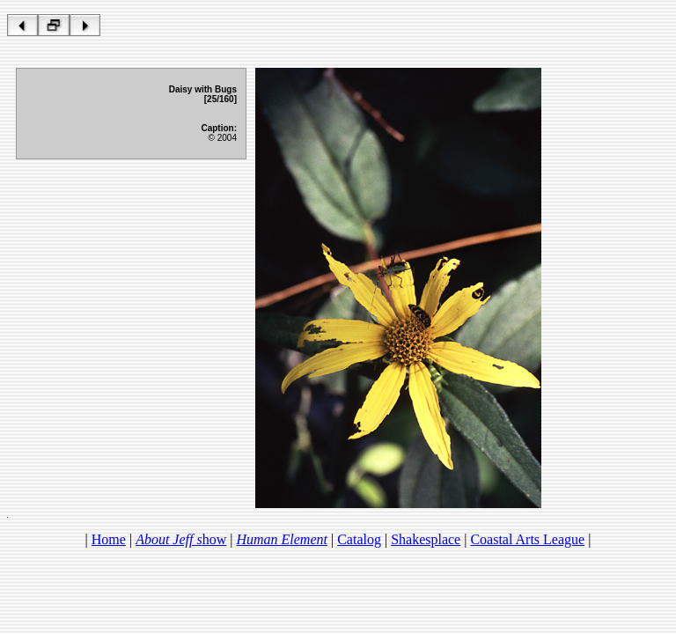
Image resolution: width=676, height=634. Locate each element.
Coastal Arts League (527, 539)
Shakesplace (425, 539)
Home (109, 539)
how (181, 539)
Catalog (359, 539)
